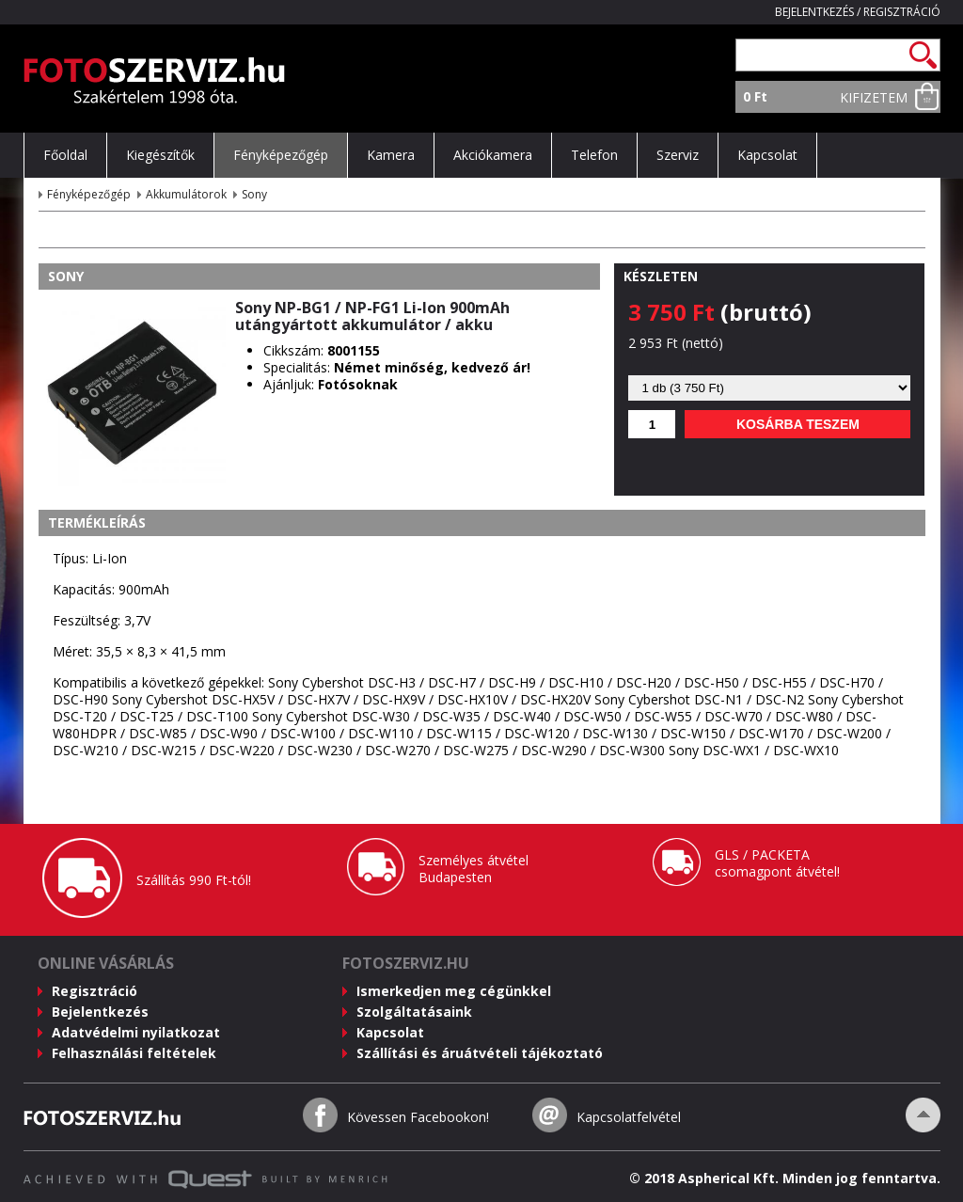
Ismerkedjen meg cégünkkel (453, 991)
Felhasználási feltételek (134, 1053)
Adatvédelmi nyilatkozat (136, 1032)
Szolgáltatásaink (414, 1011)
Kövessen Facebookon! (418, 1117)
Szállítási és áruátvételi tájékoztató (479, 1053)
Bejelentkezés (814, 12)
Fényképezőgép (89, 194)
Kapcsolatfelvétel (628, 1117)
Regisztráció (901, 12)
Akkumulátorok (186, 194)
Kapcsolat (390, 1032)
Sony (254, 194)
